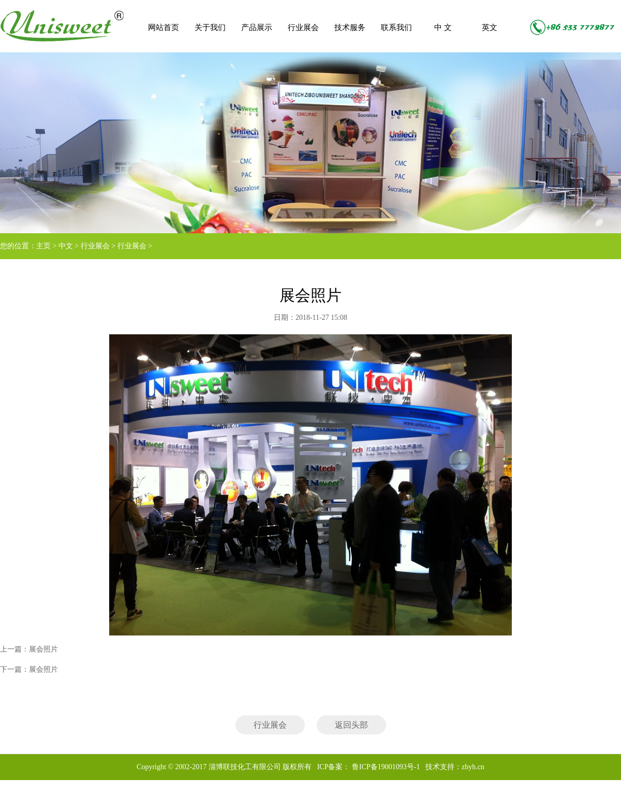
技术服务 (349, 27)
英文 (489, 27)
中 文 (443, 27)
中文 (65, 246)
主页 (43, 246)
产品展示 (256, 27)
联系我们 (396, 27)
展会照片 (43, 649)
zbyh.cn (473, 767)
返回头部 (351, 724)
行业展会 (303, 27)
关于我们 (210, 27)
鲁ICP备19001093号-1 (385, 767)
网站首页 (163, 27)
